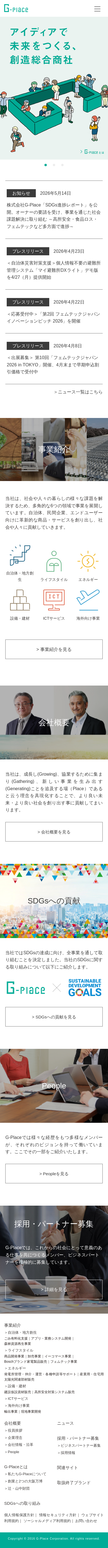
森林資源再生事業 (17, 1344)
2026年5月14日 (39, 193)
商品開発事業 (14, 1356)
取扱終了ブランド (74, 1482)
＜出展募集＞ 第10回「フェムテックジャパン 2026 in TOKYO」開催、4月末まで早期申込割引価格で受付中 (53, 364)
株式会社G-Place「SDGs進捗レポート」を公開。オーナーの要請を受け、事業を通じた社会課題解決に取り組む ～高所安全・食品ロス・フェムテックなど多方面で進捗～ (54, 216)
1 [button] (45, 164)
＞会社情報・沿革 (18, 1445)
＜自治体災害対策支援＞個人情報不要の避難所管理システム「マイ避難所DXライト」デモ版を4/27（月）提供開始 (54, 270)
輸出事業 (11, 1412)
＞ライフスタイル (18, 1350)
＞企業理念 (13, 1438)
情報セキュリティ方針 (58, 1515)
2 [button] (54, 164)
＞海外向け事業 (17, 1405)
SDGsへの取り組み (22, 1503)
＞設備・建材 (15, 1386)
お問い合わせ (86, 1521)
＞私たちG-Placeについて (25, 1474)
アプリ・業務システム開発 (51, 1338)
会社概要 (54, 722)
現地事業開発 (31, 1412)
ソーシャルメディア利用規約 (47, 1521)
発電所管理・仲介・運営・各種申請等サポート (40, 1374)
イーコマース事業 (57, 1356)
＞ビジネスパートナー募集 (79, 1445)
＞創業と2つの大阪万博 (23, 1481)
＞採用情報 (66, 1453)
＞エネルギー (15, 1368)
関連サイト (67, 1467)
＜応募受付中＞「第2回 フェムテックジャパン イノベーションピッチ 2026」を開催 (53, 318)
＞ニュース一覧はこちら (78, 392)
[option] (54, 88)
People (54, 1085)
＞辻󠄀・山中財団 (17, 1488)
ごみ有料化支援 (16, 1338)
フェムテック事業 (63, 1362)
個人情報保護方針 (19, 1515)
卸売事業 (34, 1356)
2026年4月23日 (45, 251)
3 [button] (62, 164)
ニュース (65, 1423)
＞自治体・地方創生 (20, 1332)
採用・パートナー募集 (78, 1438)
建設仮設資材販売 (17, 1392)
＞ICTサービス (16, 1398)
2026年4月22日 (45, 302)
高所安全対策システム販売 (54, 1392)
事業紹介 (12, 1325)
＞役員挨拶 (13, 1430)
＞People (11, 1452)
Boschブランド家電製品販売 (25, 1362)
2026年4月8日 (44, 346)
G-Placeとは (16, 1466)
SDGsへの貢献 (54, 900)
